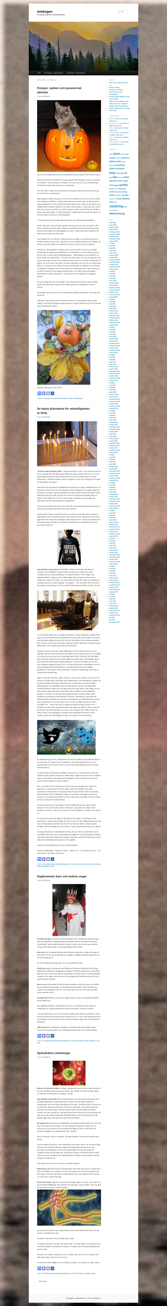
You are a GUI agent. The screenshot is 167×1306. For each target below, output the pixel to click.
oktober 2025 (113, 236)
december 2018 (114, 427)
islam (91, 864)
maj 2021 (112, 359)
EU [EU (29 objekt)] (115, 162)
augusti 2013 (113, 564)
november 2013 (114, 557)
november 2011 (114, 610)
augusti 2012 (113, 592)
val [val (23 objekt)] (115, 202)
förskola (92, 1041)
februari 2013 (113, 578)
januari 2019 (113, 424)
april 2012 (112, 601)
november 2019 (114, 401)
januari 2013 (113, 580)
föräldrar (86, 1041)
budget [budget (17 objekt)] (126, 154)
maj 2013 (112, 571)
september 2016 (114, 478)
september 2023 (114, 294)
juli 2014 (112, 538)
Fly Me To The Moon (116, 89)
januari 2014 (113, 552)
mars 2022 (112, 336)
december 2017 (114, 443)
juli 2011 (112, 617)
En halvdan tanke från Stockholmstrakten (57, 864)
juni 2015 (112, 513)
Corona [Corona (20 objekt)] (118, 158)
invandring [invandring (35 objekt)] (119, 165)
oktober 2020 (113, 376)
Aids (76, 1273)
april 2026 (112, 222)
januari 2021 (113, 369)
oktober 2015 (113, 503)
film (76, 864)
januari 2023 (113, 313)
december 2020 (114, 371)
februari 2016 (113, 494)
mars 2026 (112, 225)
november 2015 (114, 501)
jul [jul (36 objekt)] (116, 168)
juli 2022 (112, 327)
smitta (93, 1273)
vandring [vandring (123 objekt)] (116, 206)
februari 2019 (113, 422)
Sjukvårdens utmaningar (53, 1053)
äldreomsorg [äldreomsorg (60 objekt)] (117, 213)
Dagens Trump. (114, 87)
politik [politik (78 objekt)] (124, 184)
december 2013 (114, 555)
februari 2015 (113, 522)
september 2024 (114, 266)
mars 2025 (112, 253)
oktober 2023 (113, 292)
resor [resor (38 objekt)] (112, 192)
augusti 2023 (113, 297)
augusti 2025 (113, 241)
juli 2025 (112, 243)
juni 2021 (112, 357)
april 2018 (112, 434)
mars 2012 (112, 603)
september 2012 (114, 589)
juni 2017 (112, 457)
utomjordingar (78, 398)
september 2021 (114, 350)
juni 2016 (112, 485)
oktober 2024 (113, 264)
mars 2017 (112, 464)
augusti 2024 (113, 269)
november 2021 (114, 346)
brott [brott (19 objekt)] (122, 154)
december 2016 (114, 471)
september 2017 (114, 450)
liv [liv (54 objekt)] (125, 173)
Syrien (52, 866)
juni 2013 (112, 568)
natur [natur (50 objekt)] (126, 177)
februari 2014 (113, 550)
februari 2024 (113, 283)
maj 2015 (112, 515)
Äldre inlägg (41, 1281)
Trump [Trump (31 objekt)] (118, 199)
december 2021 (114, 343)
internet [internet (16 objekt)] (111, 165)
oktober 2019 (113, 404)
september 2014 (114, 534)
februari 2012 (113, 606)
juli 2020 (112, 383)
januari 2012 (113, 608)
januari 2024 (113, 285)
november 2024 (114, 262)
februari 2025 (113, 255)
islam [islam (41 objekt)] (112, 168)
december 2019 (114, 399)
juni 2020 (112, 385)
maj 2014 (112, 543)
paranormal (58, 398)
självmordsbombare (43, 866)
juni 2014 (112, 541)
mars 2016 (112, 492)
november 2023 (114, 290)
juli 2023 (112, 299)
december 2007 (114, 622)
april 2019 (112, 418)
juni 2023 (112, 301)
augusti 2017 (113, 452)
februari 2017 (113, 466)
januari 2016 (113, 496)
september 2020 (114, 378)
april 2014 (112, 545)
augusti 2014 (113, 536)
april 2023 (112, 306)
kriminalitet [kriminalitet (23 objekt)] (119, 173)
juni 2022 (112, 329)
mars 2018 (112, 436)
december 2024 (114, 260)
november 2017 (114, 445)
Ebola (80, 1273)
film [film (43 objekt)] (119, 161)
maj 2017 (112, 459)
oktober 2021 (113, 348)
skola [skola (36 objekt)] (112, 195)
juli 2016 (112, 483)
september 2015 (114, 506)
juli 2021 (112, 355)
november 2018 (114, 429)
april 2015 (112, 517)
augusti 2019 (113, 408)
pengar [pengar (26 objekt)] (116, 185)
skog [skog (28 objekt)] (125, 192)
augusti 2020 (113, 380)
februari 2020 (113, 394)
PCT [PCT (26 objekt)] (111, 185)
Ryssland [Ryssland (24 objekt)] (118, 192)
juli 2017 (112, 455)
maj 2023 (112, 304)
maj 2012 (112, 599)
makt (38, 1043)
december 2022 (114, 315)
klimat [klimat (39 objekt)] (121, 168)
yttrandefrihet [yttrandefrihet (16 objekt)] (113, 210)
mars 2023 (112, 308)
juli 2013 (112, 566)
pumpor (65, 398)
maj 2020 (112, 387)
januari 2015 (113, 524)
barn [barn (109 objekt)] (116, 153)
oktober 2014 (113, 531)
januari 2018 (113, 441)
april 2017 (112, 462)
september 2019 (114, 406)
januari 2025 (113, 257)
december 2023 (114, 287)
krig (99, 864)
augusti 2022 (113, 325)
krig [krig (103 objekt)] (112, 172)
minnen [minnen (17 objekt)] (120, 177)
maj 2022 (112, 332)
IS (88, 864)
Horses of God (82, 864)
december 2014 (114, 527)
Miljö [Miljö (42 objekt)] (115, 177)
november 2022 (114, 318)
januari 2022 (113, 341)
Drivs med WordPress (94, 1298)
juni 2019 (112, 413)
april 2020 (112, 390)
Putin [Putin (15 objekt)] (116, 188)
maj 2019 (112, 415)
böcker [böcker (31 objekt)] (112, 158)
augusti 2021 (113, 352)
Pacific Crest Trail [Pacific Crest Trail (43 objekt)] (118, 181)
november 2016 (114, 473)
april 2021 (112, 362)
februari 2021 (113, 366)
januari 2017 (113, 469)
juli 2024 (112, 271)
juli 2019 (112, 411)
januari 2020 (113, 397)
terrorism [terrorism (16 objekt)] (112, 199)
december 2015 (114, 499)
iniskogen (44, 11)
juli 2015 (112, 510)
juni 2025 (112, 246)
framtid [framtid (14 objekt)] (123, 161)
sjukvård (88, 1273)
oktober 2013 (113, 559)
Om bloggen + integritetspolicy (53, 73)
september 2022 (114, 322)
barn (76, 1041)
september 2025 (114, 239)
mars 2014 (112, 548)
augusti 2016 (113, 480)
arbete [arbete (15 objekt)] (111, 154)
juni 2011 (112, 620)
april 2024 (112, 278)
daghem (80, 1041)
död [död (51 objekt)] (111, 161)
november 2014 (114, 529)
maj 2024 (112, 276)
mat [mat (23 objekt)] (110, 177)
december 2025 (114, 232)
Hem (39, 73)
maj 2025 (112, 248)
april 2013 (112, 573)
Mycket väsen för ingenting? (119, 106)
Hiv (83, 1273)
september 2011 (114, 615)
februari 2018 (113, 438)
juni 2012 (112, 596)
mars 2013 (112, 575)
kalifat (95, 864)
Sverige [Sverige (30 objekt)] (125, 195)
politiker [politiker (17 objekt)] (112, 189)
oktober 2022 (113, 320)
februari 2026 (113, 227)
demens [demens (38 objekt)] (126, 158)
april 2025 (112, 250)
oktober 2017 (113, 448)
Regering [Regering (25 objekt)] (122, 189)
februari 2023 (113, 311)
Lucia (97, 1041)
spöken (70, 398)
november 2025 (114, 234)
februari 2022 (113, 339)
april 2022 (112, 334)
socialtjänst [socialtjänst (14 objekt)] (118, 195)
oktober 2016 (113, 476)
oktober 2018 (113, 431)
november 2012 (114, 585)
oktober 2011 (113, 613)
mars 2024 (112, 280)
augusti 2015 (113, 508)
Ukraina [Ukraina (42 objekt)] (126, 198)
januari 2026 (113, 229)
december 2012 (114, 582)
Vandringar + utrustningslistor (76, 73)
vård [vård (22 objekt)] (125, 207)
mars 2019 (112, 420)
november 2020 (114, 373)
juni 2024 (112, 274)
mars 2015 (112, 520)
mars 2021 (112, 364)
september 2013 (114, 561)
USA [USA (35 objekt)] (111, 202)
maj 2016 (112, 487)
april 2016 (112, 489)
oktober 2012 (113, 587)
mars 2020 (112, 392)
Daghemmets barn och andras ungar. (62, 876)
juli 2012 (112, 594)
